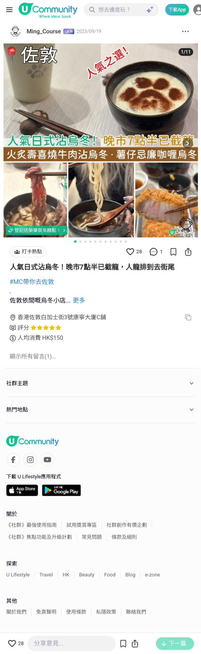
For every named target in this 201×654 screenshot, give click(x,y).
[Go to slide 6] (100, 241)
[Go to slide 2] (80, 241)
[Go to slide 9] (116, 241)
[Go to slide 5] (95, 241)
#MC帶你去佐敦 (32, 281)
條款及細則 (124, 537)
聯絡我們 (136, 612)
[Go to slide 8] (111, 241)
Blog (130, 575)
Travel (46, 575)
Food (109, 575)
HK (66, 575)
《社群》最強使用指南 (31, 525)
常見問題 (92, 537)
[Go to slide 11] (126, 241)
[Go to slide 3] (85, 241)
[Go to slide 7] (106, 241)
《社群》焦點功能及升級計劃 (39, 537)
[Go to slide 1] (75, 241)
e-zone (152, 575)
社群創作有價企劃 (127, 525)
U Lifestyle (18, 575)
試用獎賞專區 (81, 525)
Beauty (86, 575)
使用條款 (76, 612)
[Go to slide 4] (90, 241)
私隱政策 (106, 612)
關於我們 (16, 612)
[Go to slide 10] (121, 241)
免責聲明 (46, 612)
